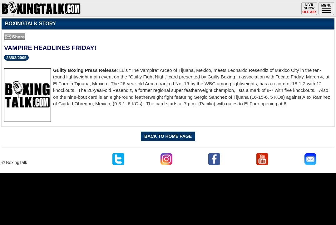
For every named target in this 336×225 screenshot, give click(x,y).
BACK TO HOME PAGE (168, 136)
